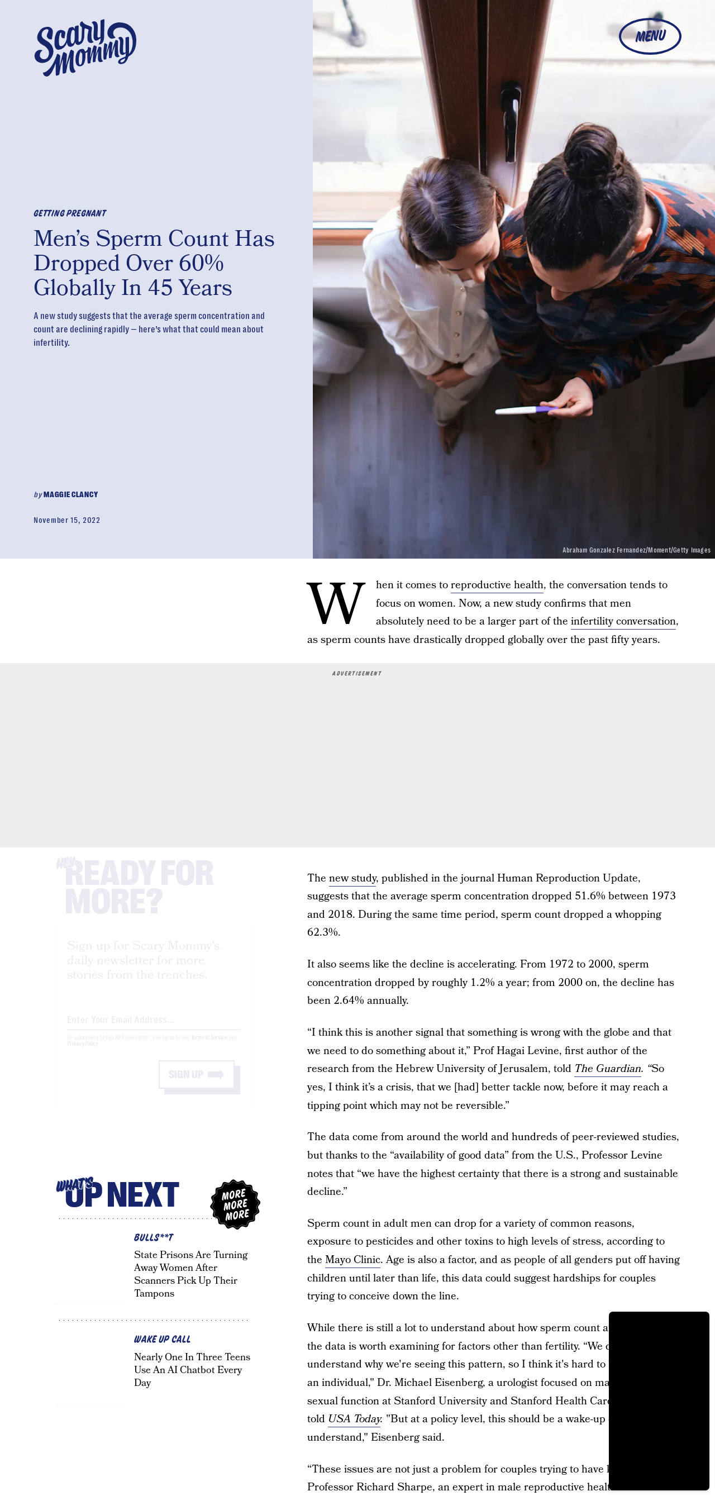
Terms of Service (209, 1048)
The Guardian (607, 1068)
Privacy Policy (82, 1054)
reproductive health (497, 585)
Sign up (186, 1085)
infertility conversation (623, 621)
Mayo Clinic (352, 1260)
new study (352, 878)
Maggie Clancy (71, 494)
